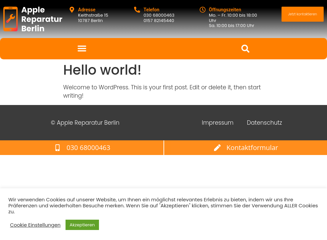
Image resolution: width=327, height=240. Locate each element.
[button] (82, 48)
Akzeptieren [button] (82, 225)
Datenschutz (264, 123)
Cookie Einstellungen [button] (35, 225)
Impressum (218, 123)
